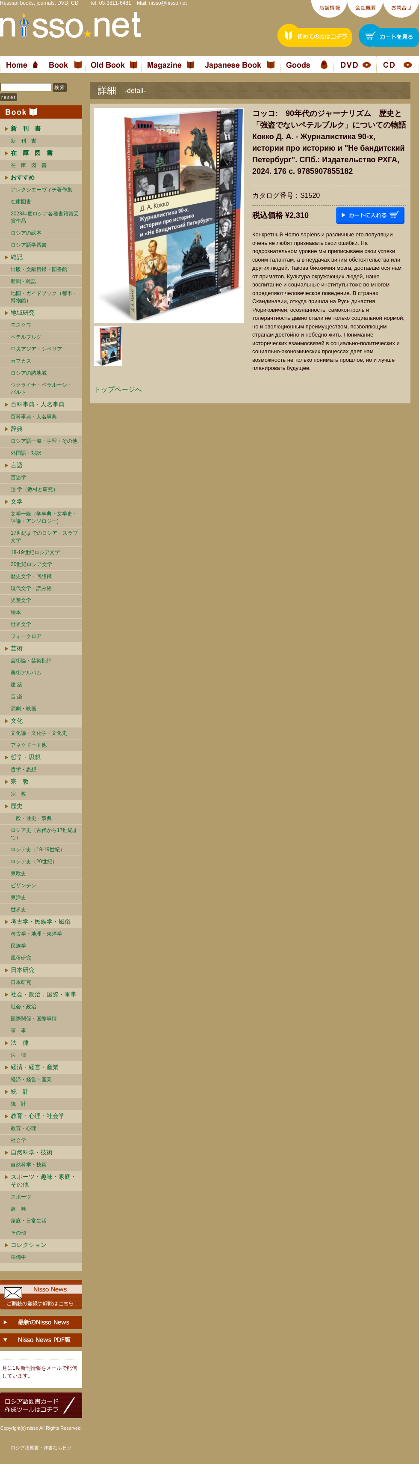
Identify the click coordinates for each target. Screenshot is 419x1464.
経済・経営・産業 (35, 1067)
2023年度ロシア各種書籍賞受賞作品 (45, 217)
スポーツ (21, 1197)
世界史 (18, 909)
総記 (17, 256)
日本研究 (23, 969)
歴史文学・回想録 (31, 576)
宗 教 (20, 781)
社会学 (18, 1140)
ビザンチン (23, 886)
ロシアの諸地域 (29, 373)
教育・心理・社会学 (38, 1115)
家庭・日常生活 (29, 1221)
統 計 (20, 1091)
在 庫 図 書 (29, 165)
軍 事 (18, 1031)
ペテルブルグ (26, 337)
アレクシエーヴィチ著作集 (41, 190)
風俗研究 (21, 958)
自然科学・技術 (32, 1152)
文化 (17, 720)
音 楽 (16, 697)
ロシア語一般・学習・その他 (44, 441)
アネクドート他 (29, 745)
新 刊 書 (23, 141)
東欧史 (18, 874)
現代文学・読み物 (31, 588)
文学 (17, 501)
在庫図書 (21, 202)
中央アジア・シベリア (36, 349)
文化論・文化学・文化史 (39, 733)
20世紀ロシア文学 (31, 564)
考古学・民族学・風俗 (41, 921)
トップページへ (118, 389)
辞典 (17, 428)
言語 (17, 465)
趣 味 (18, 1209)
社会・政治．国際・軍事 (44, 994)
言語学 (18, 477)
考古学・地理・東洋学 (36, 934)
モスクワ (21, 325)
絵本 (16, 612)
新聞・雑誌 (23, 281)
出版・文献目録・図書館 (39, 269)
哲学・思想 (26, 757)
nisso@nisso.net (168, 3)
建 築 (16, 685)
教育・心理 (23, 1128)
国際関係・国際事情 (34, 1019)
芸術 (17, 648)
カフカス (21, 361)
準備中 (18, 1257)
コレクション (29, 1244)
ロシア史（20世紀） (34, 862)
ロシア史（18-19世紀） (38, 850)
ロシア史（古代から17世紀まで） (44, 834)
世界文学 (21, 624)
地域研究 (23, 312)
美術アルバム (26, 673)
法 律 (20, 1042)
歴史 (17, 805)
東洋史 (18, 897)
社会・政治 (23, 1007)
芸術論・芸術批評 (31, 661)
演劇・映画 (23, 709)
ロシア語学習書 (29, 245)
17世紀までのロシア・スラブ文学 (44, 536)
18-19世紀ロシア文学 (35, 552)
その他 (18, 1233)
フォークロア (26, 636)
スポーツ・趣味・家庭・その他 (44, 1180)
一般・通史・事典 (31, 818)
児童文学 (21, 600)
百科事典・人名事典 (38, 404)
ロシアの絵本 (26, 233)
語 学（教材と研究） (34, 489)
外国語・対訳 (26, 453)
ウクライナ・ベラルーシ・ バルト (41, 388)
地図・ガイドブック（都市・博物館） (44, 297)
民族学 (18, 946)
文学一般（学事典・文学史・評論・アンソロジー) (44, 517)
